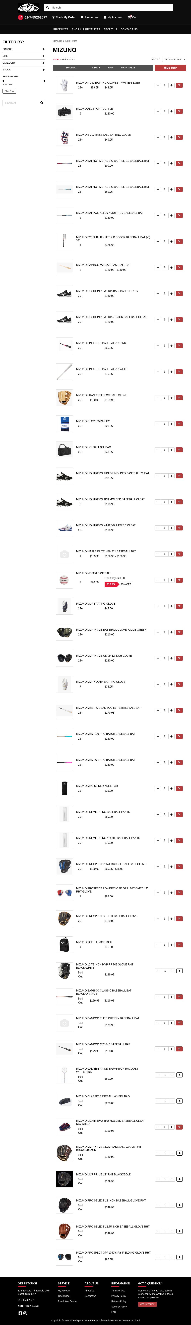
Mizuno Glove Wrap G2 (93, 421)
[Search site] (47, 7)
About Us (110, 29)
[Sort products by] (174, 59)
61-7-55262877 (32, 17)
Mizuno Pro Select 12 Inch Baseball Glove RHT (111, 1200)
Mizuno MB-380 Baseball (93, 573)
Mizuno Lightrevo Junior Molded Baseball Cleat (112, 473)
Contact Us (129, 29)
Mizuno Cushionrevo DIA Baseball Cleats (107, 291)
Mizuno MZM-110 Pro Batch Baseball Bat (105, 733)
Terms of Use (118, 1290)
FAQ (113, 1312)
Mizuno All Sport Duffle (94, 108)
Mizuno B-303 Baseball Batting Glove (103, 134)
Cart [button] (133, 17)
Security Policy (119, 1306)
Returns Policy (118, 1301)
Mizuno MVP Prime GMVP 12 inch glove (104, 655)
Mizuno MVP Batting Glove (95, 603)
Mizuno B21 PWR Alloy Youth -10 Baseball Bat (109, 212)
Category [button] (24, 62)
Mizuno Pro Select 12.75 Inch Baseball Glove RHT (113, 1226)
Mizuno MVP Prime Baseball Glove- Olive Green (111, 629)
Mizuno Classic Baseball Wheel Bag (103, 1096)
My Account (64, 1290)
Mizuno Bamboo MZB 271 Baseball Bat (103, 265)
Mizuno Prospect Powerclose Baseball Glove (111, 864)
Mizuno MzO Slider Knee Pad (97, 786)
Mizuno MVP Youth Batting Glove (100, 681)
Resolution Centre (67, 1301)
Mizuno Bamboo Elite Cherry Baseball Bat (107, 1018)
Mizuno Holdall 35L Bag (93, 447)
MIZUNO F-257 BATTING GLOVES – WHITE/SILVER (108, 82)
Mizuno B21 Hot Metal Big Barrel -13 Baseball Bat (112, 186)
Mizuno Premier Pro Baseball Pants (103, 812)
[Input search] (108, 7)
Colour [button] (24, 49)
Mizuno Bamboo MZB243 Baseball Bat (103, 1044)
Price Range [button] (11, 76)
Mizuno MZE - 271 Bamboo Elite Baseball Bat (108, 707)
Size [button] (24, 56)
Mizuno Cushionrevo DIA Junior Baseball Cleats (112, 317)
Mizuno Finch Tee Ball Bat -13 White (102, 369)
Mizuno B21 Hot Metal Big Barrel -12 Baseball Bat (112, 160)
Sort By (155, 59)
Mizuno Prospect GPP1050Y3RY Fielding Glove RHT (113, 1252)
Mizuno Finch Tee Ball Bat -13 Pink (101, 343)
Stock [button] (24, 69)
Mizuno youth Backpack (94, 942)
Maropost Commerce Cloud (125, 1320)
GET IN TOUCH (147, 1304)
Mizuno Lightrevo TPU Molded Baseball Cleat (110, 499)
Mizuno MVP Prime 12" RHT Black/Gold (103, 1174)
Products (60, 29)
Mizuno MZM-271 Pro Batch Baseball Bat (105, 759)
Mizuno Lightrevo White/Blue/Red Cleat (106, 525)
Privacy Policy (118, 1296)
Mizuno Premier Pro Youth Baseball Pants (108, 838)
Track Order (64, 1296)
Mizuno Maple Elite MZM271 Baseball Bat (106, 551)
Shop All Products (86, 29)
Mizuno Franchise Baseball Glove (101, 395)
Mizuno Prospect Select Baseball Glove (107, 916)
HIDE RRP (170, 67)
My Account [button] (113, 17)
